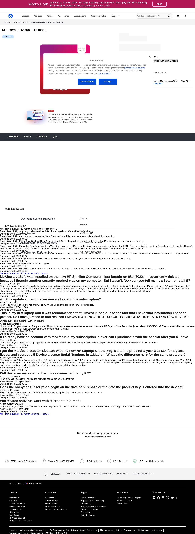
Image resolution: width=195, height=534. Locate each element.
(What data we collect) (134, 68)
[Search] (168, 16)
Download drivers (89, 498)
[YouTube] (172, 497)
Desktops (37, 16)
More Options (87, 81)
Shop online (50, 498)
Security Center (88, 515)
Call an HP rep (51, 500)
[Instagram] (163, 497)
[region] (98, 71)
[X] (167, 497)
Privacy (74, 530)
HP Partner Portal (124, 500)
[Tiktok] (176, 497)
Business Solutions (99, 16)
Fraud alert (86, 512)
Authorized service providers (93, 506)
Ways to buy (50, 492)
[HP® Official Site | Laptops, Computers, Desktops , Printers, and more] (10, 16)
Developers (122, 503)
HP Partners (122, 492)
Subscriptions (80, 16)
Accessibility (42, 530)
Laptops (25, 16)
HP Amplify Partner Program (129, 498)
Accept (107, 81)
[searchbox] (151, 16)
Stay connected (159, 492)
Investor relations (17, 503)
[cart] (177, 16)
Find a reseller (51, 503)
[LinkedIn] (154, 497)
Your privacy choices (113, 530)
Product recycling (26, 530)
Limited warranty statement (150, 530)
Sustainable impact (17, 506)
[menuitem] (25, 16)
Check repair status (89, 509)
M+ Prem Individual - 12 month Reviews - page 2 (24, 273)
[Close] (150, 57)
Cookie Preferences (88, 530)
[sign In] (184, 16)
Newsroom (14, 512)
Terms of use (130, 530)
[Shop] (159, 4)
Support (115, 16)
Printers (50, 16)
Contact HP (14, 498)
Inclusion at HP (16, 509)
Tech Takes (14, 515)
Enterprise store (52, 506)
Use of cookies (104, 73)
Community (86, 503)
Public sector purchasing (56, 509)
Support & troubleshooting (92, 500)
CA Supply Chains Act (59, 530)
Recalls (12, 530)
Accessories (63, 16)
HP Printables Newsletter (20, 521)
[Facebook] (158, 497)
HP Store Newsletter (18, 518)
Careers (13, 500)
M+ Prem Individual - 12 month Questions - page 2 (24, 414)
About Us (13, 492)
